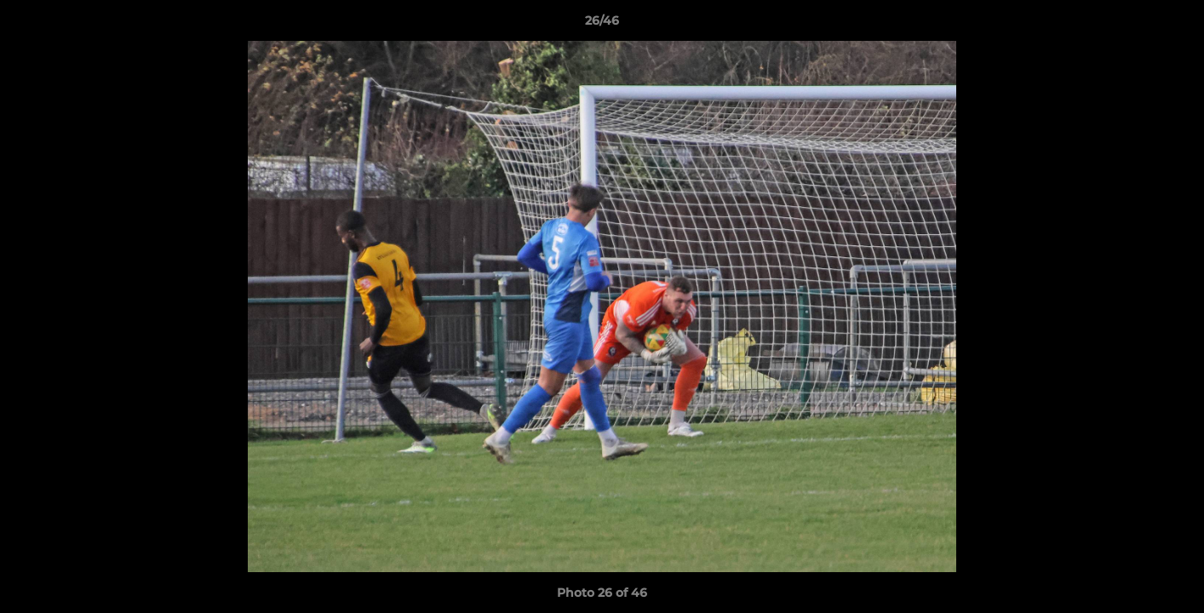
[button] (1173, 24)
